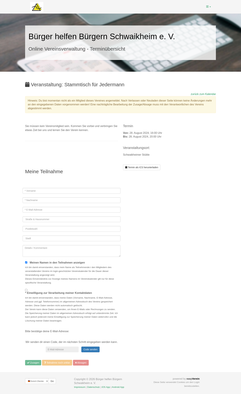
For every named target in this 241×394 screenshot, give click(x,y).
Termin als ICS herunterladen (141, 167)
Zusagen (33, 362)
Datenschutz (93, 387)
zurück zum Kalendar (203, 94)
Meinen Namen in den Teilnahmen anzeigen (57, 262)
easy (193, 378)
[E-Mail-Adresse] (62, 349)
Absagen (81, 362)
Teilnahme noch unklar (57, 362)
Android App (118, 387)
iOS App (106, 387)
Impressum (79, 387)
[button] (208, 7)
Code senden (90, 349)
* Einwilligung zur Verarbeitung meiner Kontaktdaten (58, 292)
